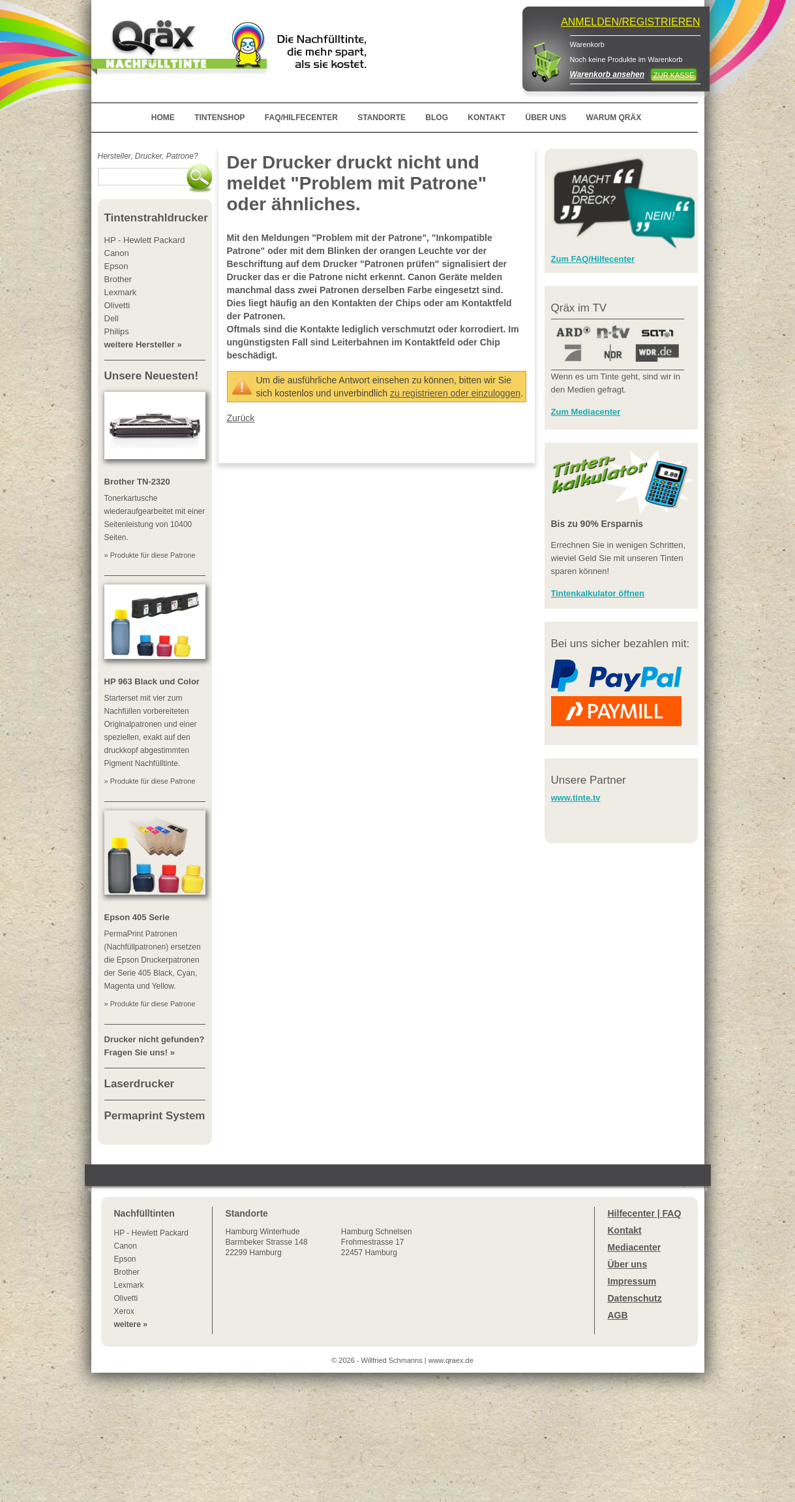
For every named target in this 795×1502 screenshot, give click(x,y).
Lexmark (129, 1285)
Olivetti (126, 1298)
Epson (125, 1259)
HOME (163, 117)
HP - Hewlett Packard (151, 1233)
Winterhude (267, 1242)
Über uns (628, 1264)
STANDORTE (381, 117)
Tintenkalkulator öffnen (598, 593)
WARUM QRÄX (614, 117)
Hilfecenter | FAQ (645, 1213)
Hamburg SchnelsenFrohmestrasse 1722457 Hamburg (376, 1242)
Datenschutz (635, 1298)
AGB (618, 1315)
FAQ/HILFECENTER (301, 117)
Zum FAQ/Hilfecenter (593, 259)
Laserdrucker (139, 1084)
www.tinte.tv (576, 798)
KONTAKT (486, 117)
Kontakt (625, 1230)
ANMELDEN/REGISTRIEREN (630, 21)
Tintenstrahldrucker (156, 218)
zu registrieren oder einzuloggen (455, 393)
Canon (125, 1246)
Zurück (241, 418)
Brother (127, 1272)
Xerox (124, 1311)
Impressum (632, 1281)
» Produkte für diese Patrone (150, 555)
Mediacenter (634, 1247)
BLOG (436, 117)
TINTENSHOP (219, 117)
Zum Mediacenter (586, 412)
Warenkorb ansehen (607, 74)
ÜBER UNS (545, 117)
